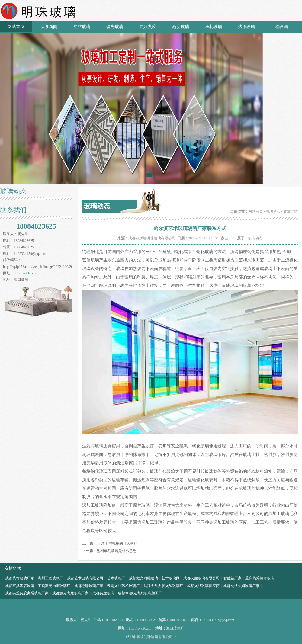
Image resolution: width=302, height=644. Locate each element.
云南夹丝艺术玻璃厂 (123, 586)
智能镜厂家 (232, 578)
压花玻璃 (213, 26)
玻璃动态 (273, 211)
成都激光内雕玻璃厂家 (70, 593)
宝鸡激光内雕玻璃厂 (54, 586)
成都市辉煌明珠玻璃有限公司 (151, 238)
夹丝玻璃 (81, 26)
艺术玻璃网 (171, 578)
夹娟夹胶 (147, 26)
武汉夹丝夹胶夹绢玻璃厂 (163, 586)
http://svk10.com (26, 273)
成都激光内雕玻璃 (143, 578)
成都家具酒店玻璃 (19, 586)
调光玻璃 (114, 26)
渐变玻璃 (180, 26)
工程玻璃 (279, 26)
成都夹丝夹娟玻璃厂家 (241, 586)
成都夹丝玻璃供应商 (203, 586)
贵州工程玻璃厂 (50, 578)
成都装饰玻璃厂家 (19, 578)
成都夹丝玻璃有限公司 (201, 578)
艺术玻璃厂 (116, 578)
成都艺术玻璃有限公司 (85, 578)
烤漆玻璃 (246, 26)
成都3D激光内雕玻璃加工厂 (140, 593)
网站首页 (16, 26)
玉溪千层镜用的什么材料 (117, 543)
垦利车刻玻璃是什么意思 (117, 551)
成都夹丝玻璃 (103, 593)
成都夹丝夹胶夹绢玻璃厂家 (27, 593)
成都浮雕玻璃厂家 (88, 586)
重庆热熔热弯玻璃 (259, 578)
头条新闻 (48, 26)
